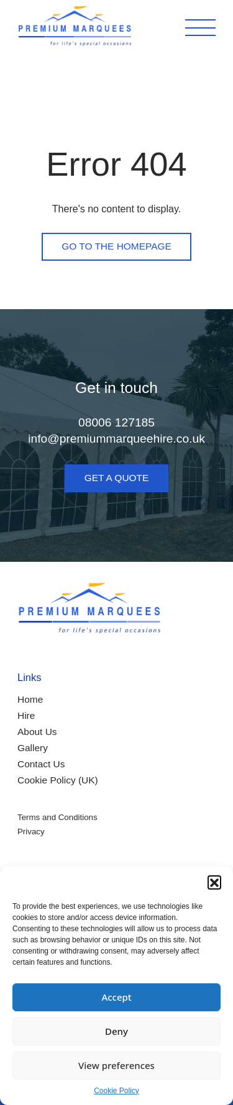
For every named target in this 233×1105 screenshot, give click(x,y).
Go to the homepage (116, 246)
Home (30, 699)
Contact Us (41, 764)
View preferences (116, 1065)
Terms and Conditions (57, 817)
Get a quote (117, 477)
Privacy (31, 831)
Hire (26, 715)
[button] (214, 882)
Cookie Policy (116, 1090)
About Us (37, 731)
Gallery (32, 747)
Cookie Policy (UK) (57, 780)
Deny (116, 1031)
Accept (116, 997)
